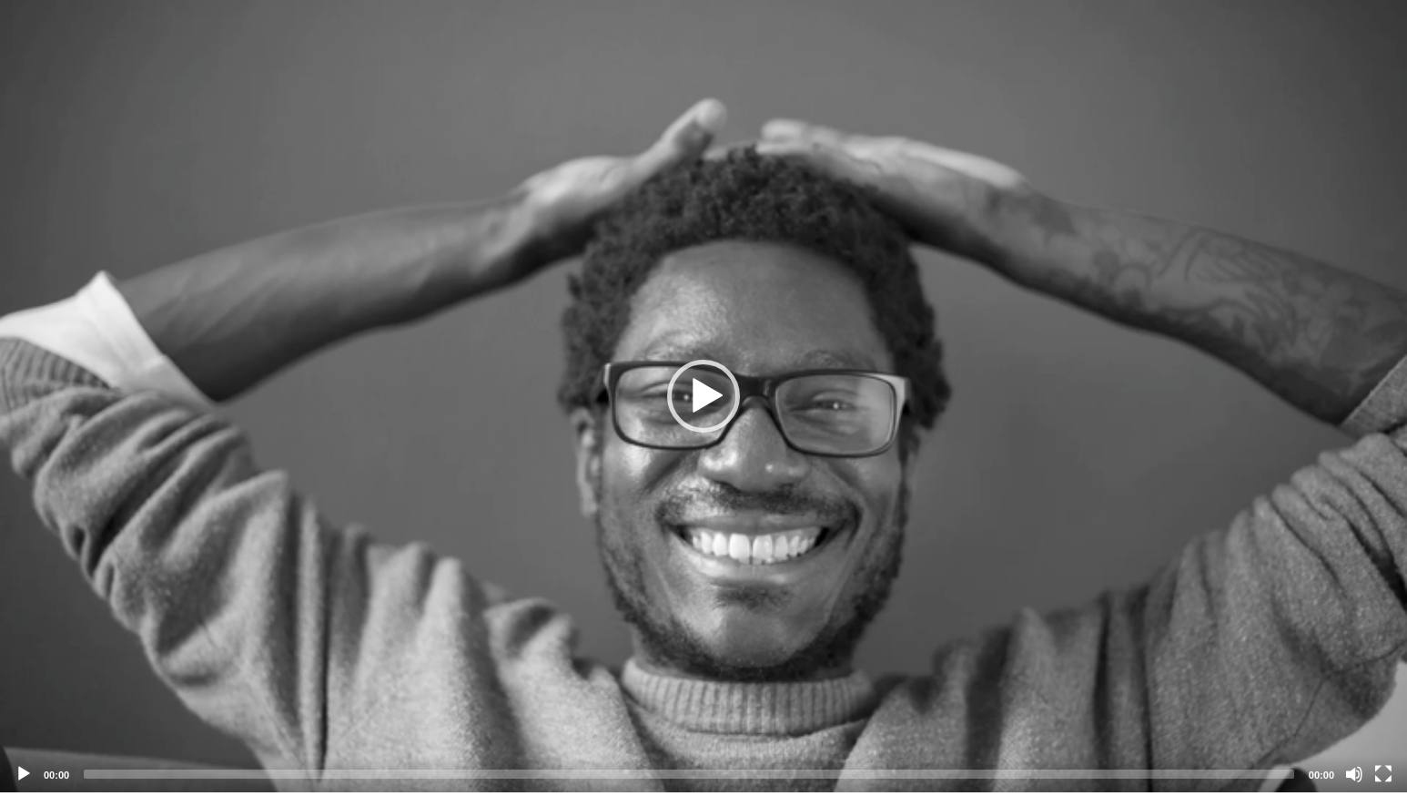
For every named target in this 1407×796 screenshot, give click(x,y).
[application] (703, 396)
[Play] (24, 774)
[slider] (689, 774)
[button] (703, 396)
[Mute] (1354, 774)
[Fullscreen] (1383, 774)
